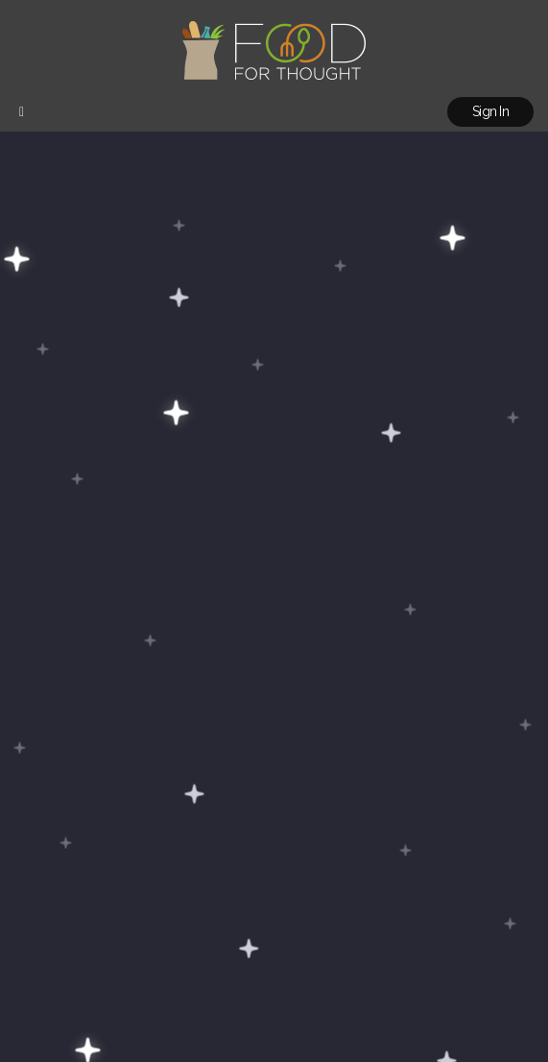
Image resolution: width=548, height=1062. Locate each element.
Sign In (490, 111)
